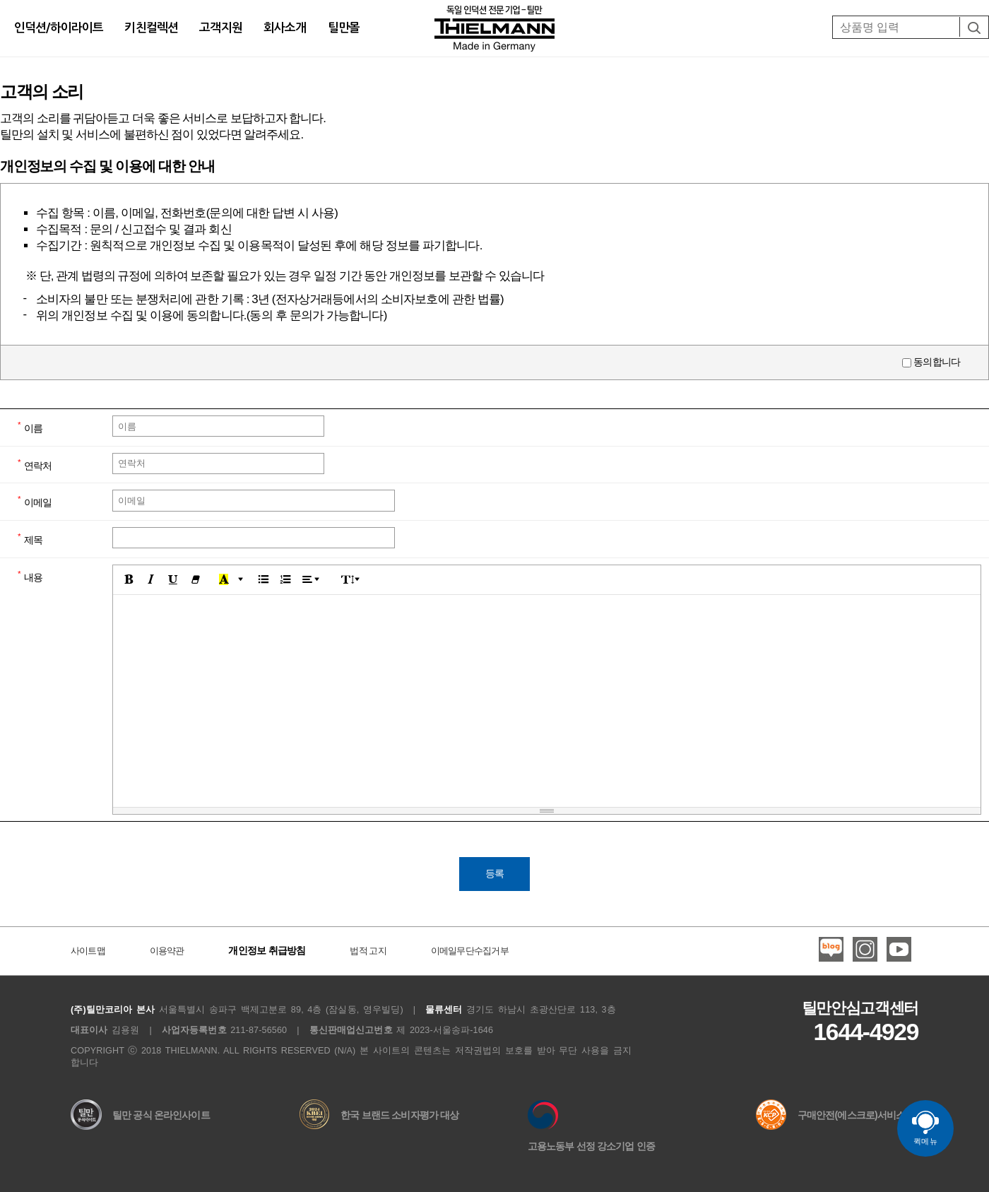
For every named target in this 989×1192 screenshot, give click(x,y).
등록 (494, 873)
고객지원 (220, 28)
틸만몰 (344, 28)
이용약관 (167, 951)
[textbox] (547, 701)
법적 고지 (368, 951)
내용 (33, 576)
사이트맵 (88, 951)
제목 (33, 539)
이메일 (38, 502)
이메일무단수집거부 (470, 951)
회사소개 (285, 28)
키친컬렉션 (151, 28)
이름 (33, 428)
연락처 (38, 465)
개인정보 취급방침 (266, 950)
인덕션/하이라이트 (58, 28)
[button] (129, 580)
